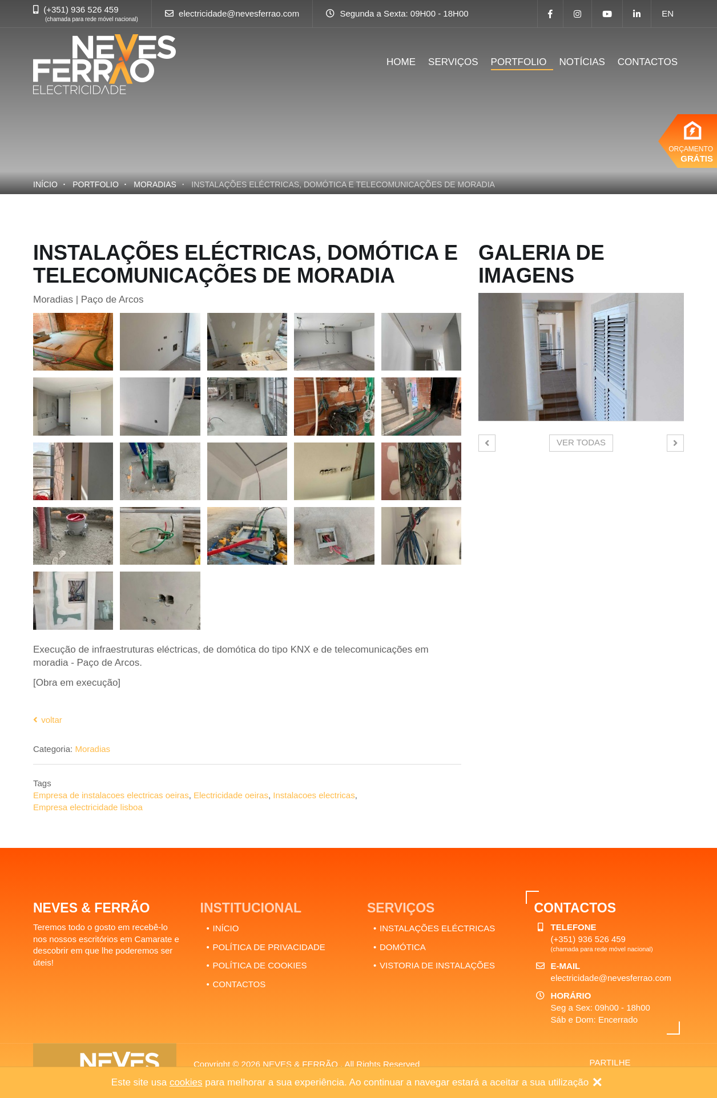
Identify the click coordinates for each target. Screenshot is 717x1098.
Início (45, 184)
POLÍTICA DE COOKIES (260, 965)
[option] (581, 357)
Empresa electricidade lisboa (88, 807)
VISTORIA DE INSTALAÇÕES (437, 965)
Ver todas (581, 442)
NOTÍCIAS (582, 62)
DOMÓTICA (403, 947)
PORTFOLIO (519, 62)
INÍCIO (226, 928)
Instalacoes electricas (314, 795)
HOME (401, 62)
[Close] (597, 1083)
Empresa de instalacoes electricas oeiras (111, 795)
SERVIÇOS (453, 62)
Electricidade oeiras (231, 795)
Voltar (47, 720)
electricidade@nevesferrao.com (239, 13)
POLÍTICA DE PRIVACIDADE (269, 947)
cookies (186, 1082)
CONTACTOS (648, 62)
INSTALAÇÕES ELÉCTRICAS (437, 928)
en (668, 13)
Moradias (155, 184)
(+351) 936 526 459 (80, 9)
